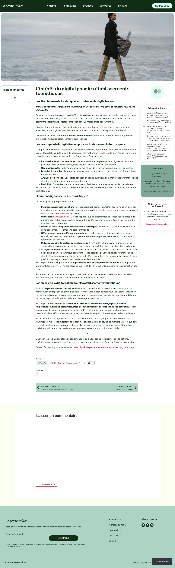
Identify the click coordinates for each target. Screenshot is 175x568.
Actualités (105, 6)
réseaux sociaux (60, 216)
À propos (51, 6)
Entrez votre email (14, 534)
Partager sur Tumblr (76, 363)
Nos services (69, 6)
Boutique (88, 6)
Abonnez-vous (162, 561)
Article (61, 363)
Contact (122, 6)
